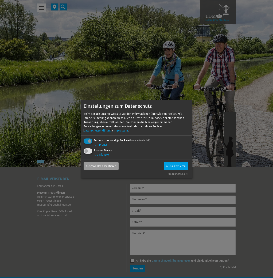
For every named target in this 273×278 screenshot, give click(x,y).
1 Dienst (100, 144)
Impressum (121, 130)
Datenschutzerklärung (97, 130)
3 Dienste (101, 154)
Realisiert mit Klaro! (178, 173)
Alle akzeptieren (175, 166)
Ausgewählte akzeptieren (102, 166)
